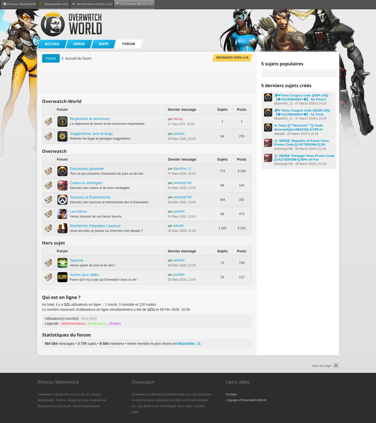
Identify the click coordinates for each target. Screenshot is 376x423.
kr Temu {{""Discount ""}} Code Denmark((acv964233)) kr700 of (298, 127)
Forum (51, 58)
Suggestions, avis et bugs (91, 133)
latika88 (178, 226)
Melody (178, 119)
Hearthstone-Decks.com (92, 4)
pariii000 (178, 134)
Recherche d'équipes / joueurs (95, 226)
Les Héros (78, 211)
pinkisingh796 (182, 183)
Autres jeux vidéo (84, 274)
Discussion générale (87, 168)
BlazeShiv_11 (182, 168)
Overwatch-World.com (134, 4)
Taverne (76, 260)
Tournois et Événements (90, 197)
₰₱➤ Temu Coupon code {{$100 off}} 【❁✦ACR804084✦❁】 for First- (302, 112)
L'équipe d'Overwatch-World (246, 400)
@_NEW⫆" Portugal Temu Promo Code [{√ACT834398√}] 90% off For (304, 158)
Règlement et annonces (90, 119)
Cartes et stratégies (86, 183)
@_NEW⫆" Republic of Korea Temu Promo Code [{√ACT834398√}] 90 (301, 143)
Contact (231, 394)
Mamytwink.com (54, 4)
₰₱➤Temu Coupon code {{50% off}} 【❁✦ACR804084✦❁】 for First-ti (301, 97)
